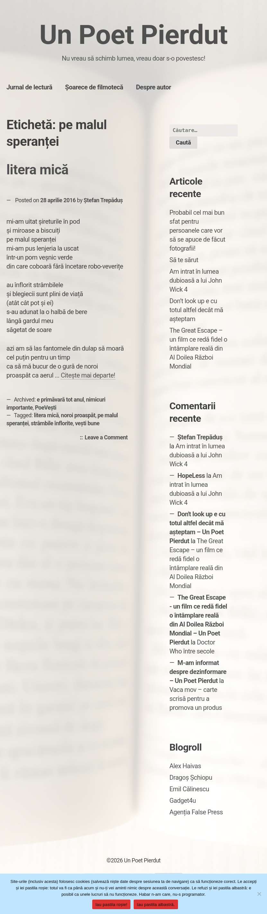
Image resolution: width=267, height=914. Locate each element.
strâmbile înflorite (52, 423)
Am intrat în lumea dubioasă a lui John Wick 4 (195, 280)
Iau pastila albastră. (156, 904)
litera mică (37, 170)
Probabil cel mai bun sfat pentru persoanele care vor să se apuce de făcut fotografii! (197, 230)
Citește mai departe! (88, 375)
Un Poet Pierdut (134, 35)
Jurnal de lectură (29, 87)
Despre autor (153, 87)
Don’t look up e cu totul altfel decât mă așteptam (196, 310)
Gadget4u (182, 800)
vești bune (87, 423)
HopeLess (191, 475)
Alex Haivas (185, 766)
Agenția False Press (196, 812)
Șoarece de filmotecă (94, 87)
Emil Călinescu (189, 789)
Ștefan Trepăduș (103, 200)
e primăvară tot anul (60, 399)
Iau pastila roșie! (111, 904)
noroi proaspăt (78, 415)
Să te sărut (183, 260)
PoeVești (46, 407)
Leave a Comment (108, 437)
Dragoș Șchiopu (190, 777)
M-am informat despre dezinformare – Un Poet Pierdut (197, 672)
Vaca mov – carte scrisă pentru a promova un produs (195, 698)
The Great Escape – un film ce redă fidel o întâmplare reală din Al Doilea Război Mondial (198, 348)
